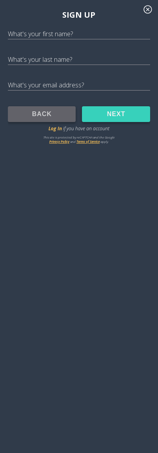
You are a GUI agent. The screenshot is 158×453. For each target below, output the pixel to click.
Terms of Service (88, 141)
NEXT (116, 114)
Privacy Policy (59, 141)
